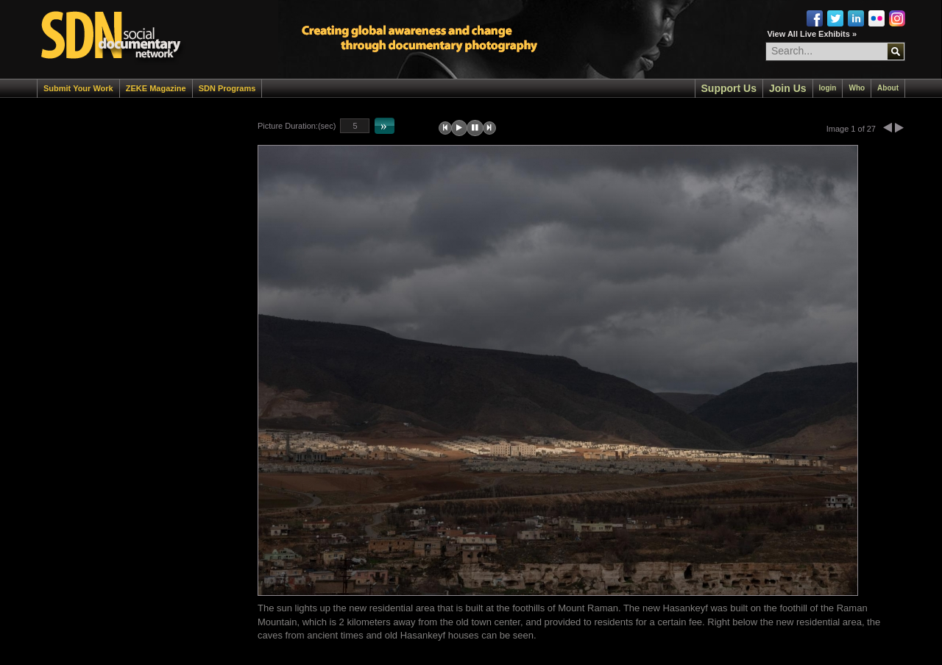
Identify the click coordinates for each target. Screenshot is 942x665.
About (888, 88)
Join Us (788, 88)
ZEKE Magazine (156, 88)
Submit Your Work (78, 88)
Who (857, 88)
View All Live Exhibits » (812, 33)
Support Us (729, 88)
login (828, 88)
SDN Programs (227, 88)
